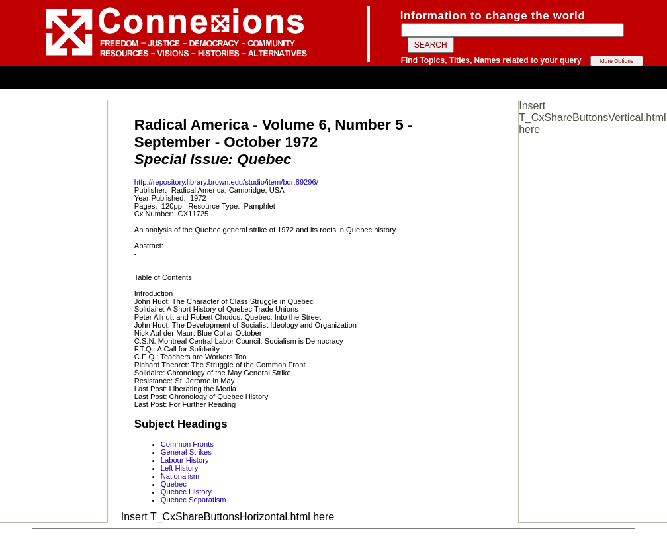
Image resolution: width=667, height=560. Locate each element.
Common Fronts (187, 444)
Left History (180, 468)
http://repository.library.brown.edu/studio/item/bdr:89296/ (226, 182)
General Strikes (186, 452)
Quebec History (186, 492)
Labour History (185, 460)
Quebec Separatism (193, 500)
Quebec (174, 484)
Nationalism (180, 476)
